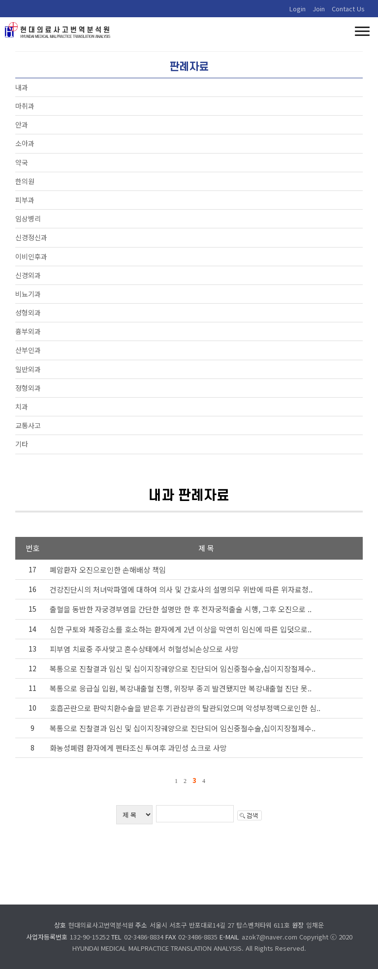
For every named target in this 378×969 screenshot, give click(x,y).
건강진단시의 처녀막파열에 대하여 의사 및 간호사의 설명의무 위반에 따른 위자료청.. (181, 589)
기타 (21, 444)
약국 (21, 162)
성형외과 (28, 312)
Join (319, 8)
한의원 (24, 181)
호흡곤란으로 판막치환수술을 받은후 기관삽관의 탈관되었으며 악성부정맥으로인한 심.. (185, 708)
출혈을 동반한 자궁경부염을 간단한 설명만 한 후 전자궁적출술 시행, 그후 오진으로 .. (181, 609)
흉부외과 (28, 331)
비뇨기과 (28, 294)
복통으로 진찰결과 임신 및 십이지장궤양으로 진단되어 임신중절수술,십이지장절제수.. (182, 668)
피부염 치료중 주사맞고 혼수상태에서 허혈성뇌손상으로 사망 (144, 649)
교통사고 (28, 425)
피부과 (24, 200)
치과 (21, 406)
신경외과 (28, 275)
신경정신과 (31, 237)
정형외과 (28, 388)
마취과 (24, 106)
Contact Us (348, 8)
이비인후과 (31, 256)
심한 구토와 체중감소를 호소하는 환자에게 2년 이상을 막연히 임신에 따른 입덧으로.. (181, 629)
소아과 (24, 143)
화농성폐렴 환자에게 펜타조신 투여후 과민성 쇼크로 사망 (138, 748)
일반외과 (28, 369)
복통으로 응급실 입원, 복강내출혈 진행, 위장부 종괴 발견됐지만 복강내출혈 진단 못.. (181, 688)
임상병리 (28, 218)
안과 (21, 124)
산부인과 (28, 350)
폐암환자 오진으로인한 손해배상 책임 (108, 569)
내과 (21, 87)
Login (297, 8)
